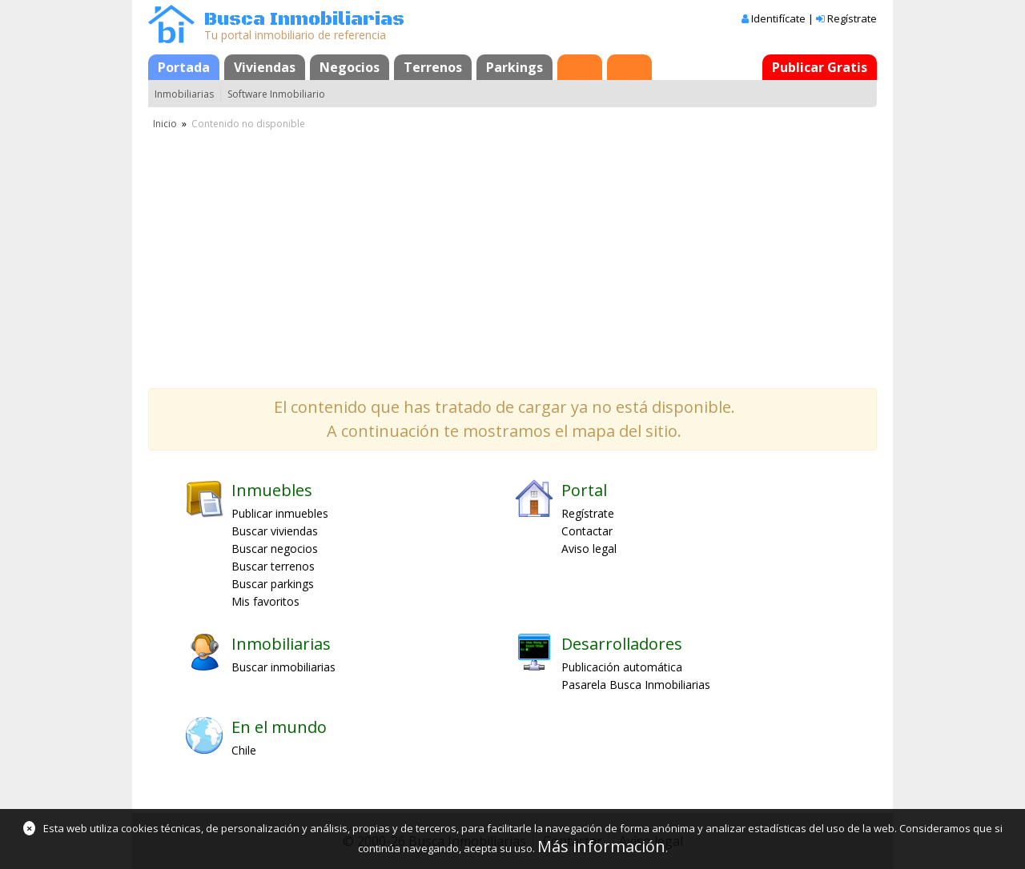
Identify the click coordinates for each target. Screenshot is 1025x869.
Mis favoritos (265, 601)
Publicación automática (621, 667)
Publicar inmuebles (279, 513)
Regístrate (852, 18)
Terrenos (433, 67)
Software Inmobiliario (276, 94)
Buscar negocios (274, 548)
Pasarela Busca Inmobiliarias (635, 684)
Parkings (514, 67)
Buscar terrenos (273, 566)
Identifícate (778, 18)
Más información (601, 846)
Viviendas (264, 67)
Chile (243, 750)
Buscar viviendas (274, 531)
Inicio (165, 123)
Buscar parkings (272, 583)
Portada (184, 67)
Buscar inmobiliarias (283, 667)
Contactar (587, 531)
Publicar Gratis (819, 67)
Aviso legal (589, 548)
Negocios (350, 67)
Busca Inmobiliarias (304, 19)
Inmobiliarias (184, 94)
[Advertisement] (512, 252)
